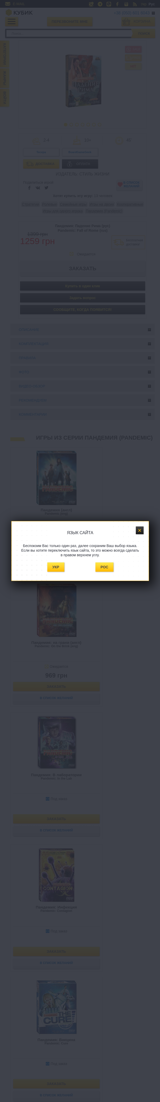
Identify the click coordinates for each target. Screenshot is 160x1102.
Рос (104, 567)
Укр (55, 567)
